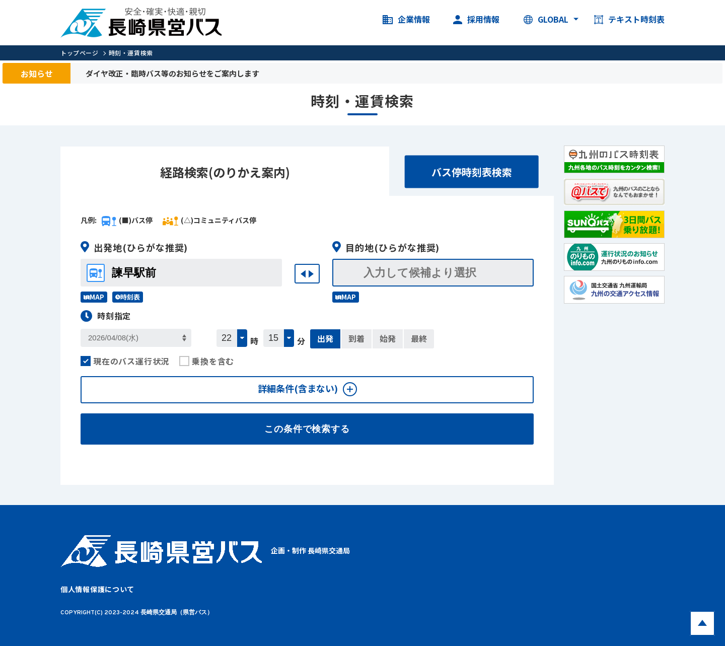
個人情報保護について (97, 589)
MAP (94, 297)
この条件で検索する (307, 429)
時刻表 (127, 297)
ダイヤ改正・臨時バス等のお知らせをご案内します (172, 73)
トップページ (79, 52)
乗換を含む (206, 361)
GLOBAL (546, 19)
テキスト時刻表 (629, 19)
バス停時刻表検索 (471, 172)
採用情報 (476, 19)
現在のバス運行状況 (125, 361)
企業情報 (406, 19)
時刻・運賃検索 (131, 52)
